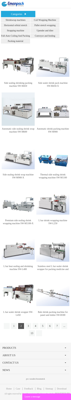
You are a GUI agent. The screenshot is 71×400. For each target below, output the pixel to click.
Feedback (28, 388)
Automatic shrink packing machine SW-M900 (53, 130)
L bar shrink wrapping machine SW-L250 (52, 222)
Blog (39, 388)
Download (61, 388)
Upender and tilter (45, 30)
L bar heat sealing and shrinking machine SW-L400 (18, 267)
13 (32, 333)
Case (18, 388)
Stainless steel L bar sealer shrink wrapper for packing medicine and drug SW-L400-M (53, 269)
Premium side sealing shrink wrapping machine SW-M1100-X (18, 222)
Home (9, 388)
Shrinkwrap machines (16, 20)
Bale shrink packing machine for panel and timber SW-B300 (53, 313)
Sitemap (49, 388)
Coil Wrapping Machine (45, 20)
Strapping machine (15, 30)
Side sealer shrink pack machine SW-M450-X (53, 84)
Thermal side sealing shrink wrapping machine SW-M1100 (53, 176)
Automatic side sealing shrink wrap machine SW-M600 (18, 130)
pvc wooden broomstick (35, 379)
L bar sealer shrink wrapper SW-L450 (18, 313)
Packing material (15, 41)
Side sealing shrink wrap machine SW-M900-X (18, 176)
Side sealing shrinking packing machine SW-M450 (18, 84)
